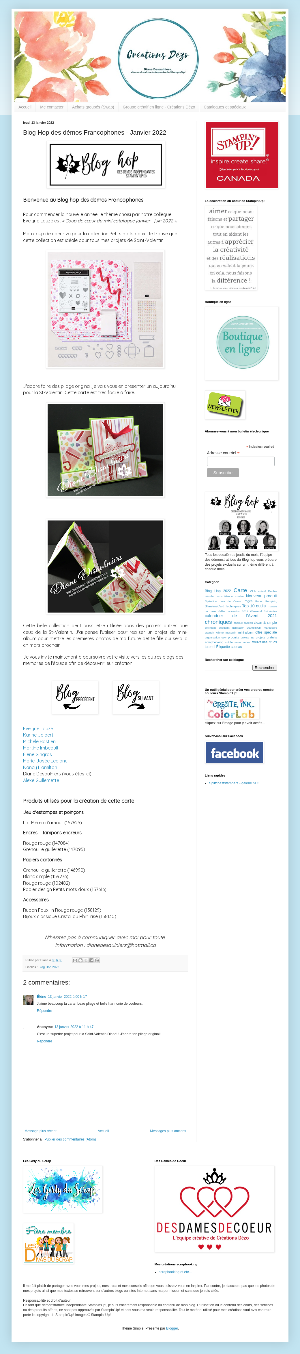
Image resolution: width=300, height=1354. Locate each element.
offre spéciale (266, 632)
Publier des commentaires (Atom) (70, 1139)
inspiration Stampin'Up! (246, 627)
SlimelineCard (214, 606)
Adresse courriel (223, 453)
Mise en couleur (234, 596)
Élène (41, 997)
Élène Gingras (37, 754)
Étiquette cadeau (229, 647)
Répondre (44, 1011)
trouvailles (259, 642)
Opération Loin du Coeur (223, 601)
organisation (212, 637)
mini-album (246, 632)
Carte (240, 590)
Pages (248, 601)
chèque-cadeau (243, 622)
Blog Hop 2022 (49, 967)
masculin (231, 632)
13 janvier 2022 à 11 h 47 (74, 1027)
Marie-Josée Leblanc (45, 761)
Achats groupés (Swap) (93, 107)
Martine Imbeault (41, 748)
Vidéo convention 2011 (233, 611)
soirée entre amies (237, 642)
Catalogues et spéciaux (225, 107)
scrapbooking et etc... (175, 1272)
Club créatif (258, 591)
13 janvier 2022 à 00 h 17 (67, 997)
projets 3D (247, 637)
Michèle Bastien (39, 741)
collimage (211, 627)
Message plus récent (41, 1131)
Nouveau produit (261, 596)
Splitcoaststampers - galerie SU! (233, 783)
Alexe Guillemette (41, 780)
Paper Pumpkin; (266, 601)
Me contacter (51, 107)
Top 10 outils (254, 606)
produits (233, 637)
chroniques (218, 622)
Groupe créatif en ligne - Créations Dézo (159, 107)
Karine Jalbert (38, 735)
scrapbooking (214, 642)
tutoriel (210, 647)
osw (224, 637)
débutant (224, 627)
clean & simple (265, 623)
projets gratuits (266, 637)
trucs (273, 642)
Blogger (172, 1328)
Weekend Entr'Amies (263, 611)
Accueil (24, 107)
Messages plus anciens (168, 1131)
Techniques (233, 606)
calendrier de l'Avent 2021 (241, 615)
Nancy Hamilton (40, 767)
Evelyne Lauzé (38, 728)
